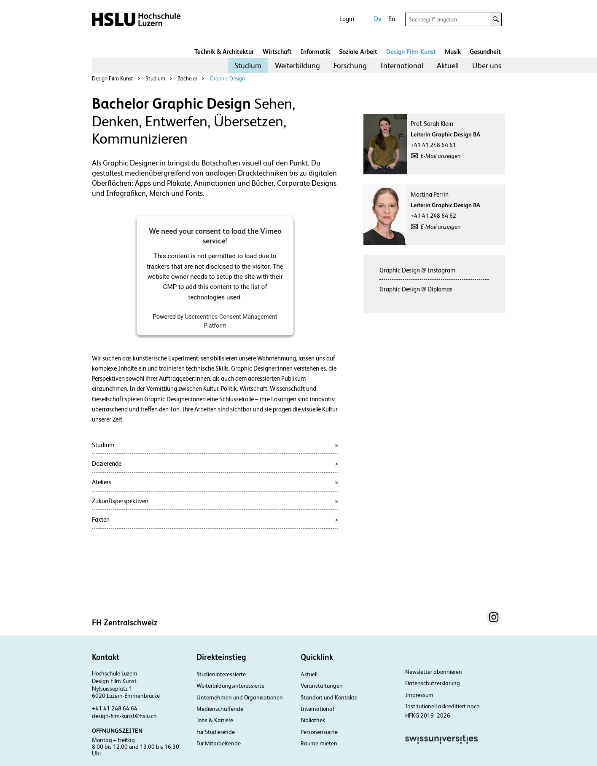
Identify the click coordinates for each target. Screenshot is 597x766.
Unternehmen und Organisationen (239, 697)
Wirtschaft (277, 51)
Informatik (315, 51)
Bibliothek (313, 720)
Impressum (419, 694)
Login (346, 18)
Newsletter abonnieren (433, 671)
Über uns (486, 65)
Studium (247, 65)
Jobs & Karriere (214, 720)
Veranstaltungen (322, 685)
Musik (453, 51)
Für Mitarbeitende (218, 743)
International (401, 65)
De (378, 18)
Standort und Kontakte (329, 697)
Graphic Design (227, 78)
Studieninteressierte (221, 674)
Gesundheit (485, 51)
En (391, 18)
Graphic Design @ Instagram (417, 270)
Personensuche (319, 732)
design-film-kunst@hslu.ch (124, 716)
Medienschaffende (219, 708)
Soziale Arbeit (358, 51)
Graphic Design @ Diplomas (415, 289)
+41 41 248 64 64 (114, 708)
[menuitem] (248, 65)
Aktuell (448, 65)
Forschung (350, 65)
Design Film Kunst (411, 51)
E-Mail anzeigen (441, 155)
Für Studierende (215, 732)
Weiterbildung (297, 65)
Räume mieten (319, 743)
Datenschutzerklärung (432, 683)
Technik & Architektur (224, 51)
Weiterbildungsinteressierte (230, 685)
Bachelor (187, 78)
